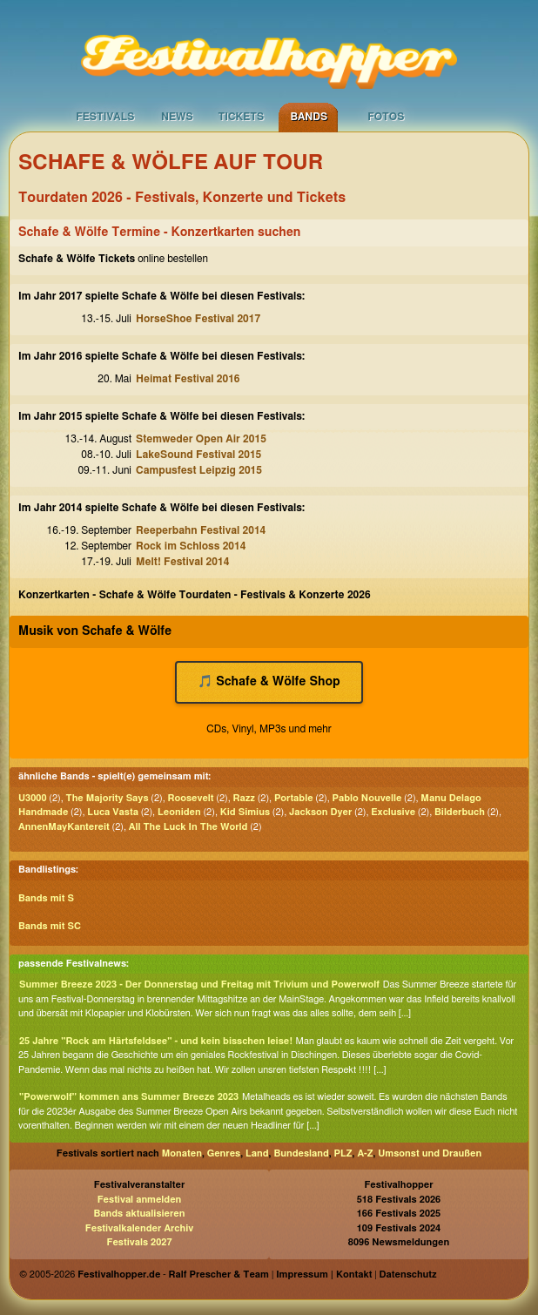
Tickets (241, 116)
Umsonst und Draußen (429, 1153)
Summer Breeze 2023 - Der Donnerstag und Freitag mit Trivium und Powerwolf (199, 984)
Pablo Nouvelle (367, 798)
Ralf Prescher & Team (219, 1274)
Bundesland (300, 1153)
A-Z (365, 1153)
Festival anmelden (140, 1199)
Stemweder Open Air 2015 (201, 439)
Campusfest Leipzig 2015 (199, 470)
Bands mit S (46, 898)
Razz (244, 798)
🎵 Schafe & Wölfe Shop (269, 682)
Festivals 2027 (138, 1242)
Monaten (182, 1153)
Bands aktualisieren (139, 1213)
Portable (293, 798)
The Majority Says (107, 798)
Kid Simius (245, 812)
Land (257, 1153)
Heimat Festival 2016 (188, 379)
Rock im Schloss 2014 (190, 546)
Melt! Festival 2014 (182, 561)
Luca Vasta (112, 812)
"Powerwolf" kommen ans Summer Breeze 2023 (129, 1097)
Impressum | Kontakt (324, 1274)
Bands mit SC (49, 926)
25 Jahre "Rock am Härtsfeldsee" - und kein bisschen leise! (156, 1041)
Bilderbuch (459, 812)
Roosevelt (191, 798)
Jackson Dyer (320, 812)
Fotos (385, 116)
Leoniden (179, 812)
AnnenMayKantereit (64, 827)
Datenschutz (408, 1274)
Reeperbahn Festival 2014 (201, 530)
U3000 (32, 798)
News (177, 116)
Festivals (105, 116)
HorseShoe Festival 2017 (198, 319)
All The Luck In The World (188, 827)
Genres (223, 1153)
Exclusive (393, 812)
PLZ (343, 1153)
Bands (308, 116)
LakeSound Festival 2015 (198, 454)
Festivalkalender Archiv (139, 1228)
